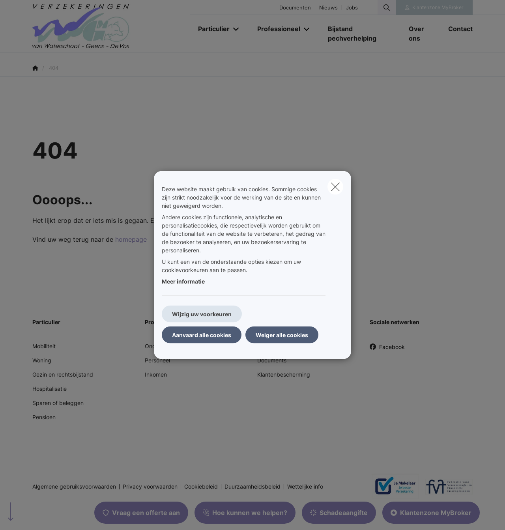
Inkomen (156, 374)
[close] (335, 187)
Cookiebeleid (201, 486)
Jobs (352, 7)
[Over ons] (420, 33)
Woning (41, 360)
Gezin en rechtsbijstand (62, 374)
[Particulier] (211, 28)
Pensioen (44, 417)
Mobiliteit (44, 346)
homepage (131, 239)
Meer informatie (183, 281)
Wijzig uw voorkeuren (202, 314)
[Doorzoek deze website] (387, 7)
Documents (271, 360)
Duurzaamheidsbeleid (252, 486)
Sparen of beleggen (58, 402)
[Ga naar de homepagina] (111, 26)
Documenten (295, 7)
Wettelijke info (305, 486)
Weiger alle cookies (282, 335)
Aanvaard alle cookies (201, 335)
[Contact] (456, 28)
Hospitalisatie (49, 388)
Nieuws (328, 7)
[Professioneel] (275, 28)
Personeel (157, 360)
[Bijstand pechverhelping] (360, 33)
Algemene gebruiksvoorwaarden (74, 486)
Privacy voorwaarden (150, 486)
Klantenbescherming (283, 374)
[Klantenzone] (434, 7)
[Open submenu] (236, 29)
